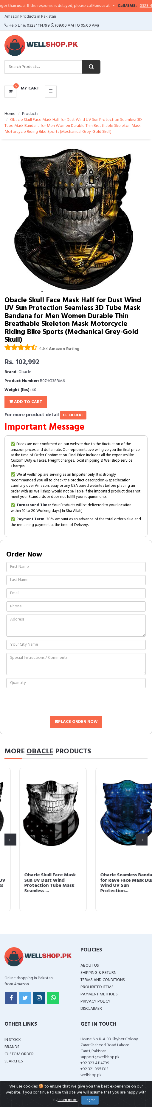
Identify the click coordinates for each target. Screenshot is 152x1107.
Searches (13, 1061)
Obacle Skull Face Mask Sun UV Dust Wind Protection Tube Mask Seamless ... (111, 883)
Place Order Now (76, 721)
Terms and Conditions (102, 980)
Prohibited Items (97, 987)
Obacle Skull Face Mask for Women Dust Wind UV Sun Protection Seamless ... (37, 883)
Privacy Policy (95, 1001)
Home (9, 113)
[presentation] (51, 702)
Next (142, 840)
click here (73, 415)
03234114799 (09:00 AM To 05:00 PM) (63, 25)
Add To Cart (25, 402)
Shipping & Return (98, 972)
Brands (11, 1047)
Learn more (67, 1100)
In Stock (12, 1039)
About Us (89, 965)
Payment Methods (99, 994)
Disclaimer (91, 1008)
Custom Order (19, 1054)
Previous (10, 840)
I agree (90, 1100)
